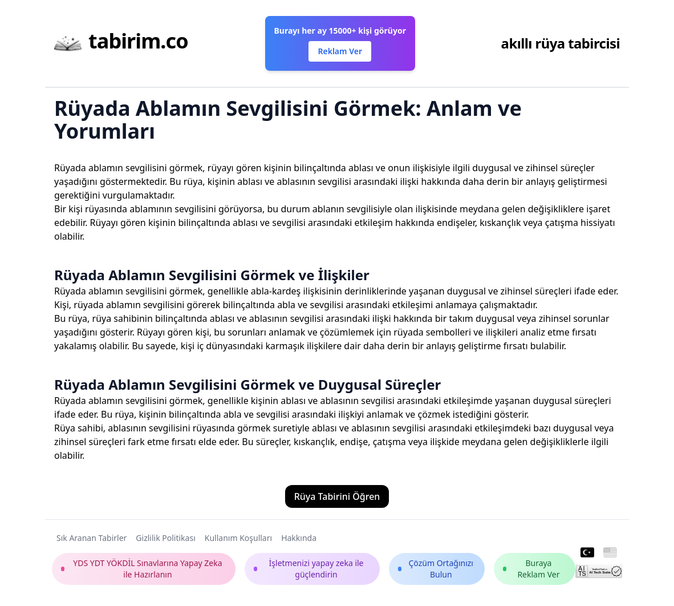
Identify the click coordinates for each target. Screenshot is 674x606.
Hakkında (298, 537)
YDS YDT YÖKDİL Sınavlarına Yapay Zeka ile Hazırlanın (141, 568)
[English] (610, 553)
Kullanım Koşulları (238, 537)
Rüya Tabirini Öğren (337, 496)
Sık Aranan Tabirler (91, 537)
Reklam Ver (340, 51)
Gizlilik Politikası (165, 537)
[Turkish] (587, 553)
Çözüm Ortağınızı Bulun (435, 568)
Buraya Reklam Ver (531, 568)
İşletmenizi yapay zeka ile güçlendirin (309, 568)
